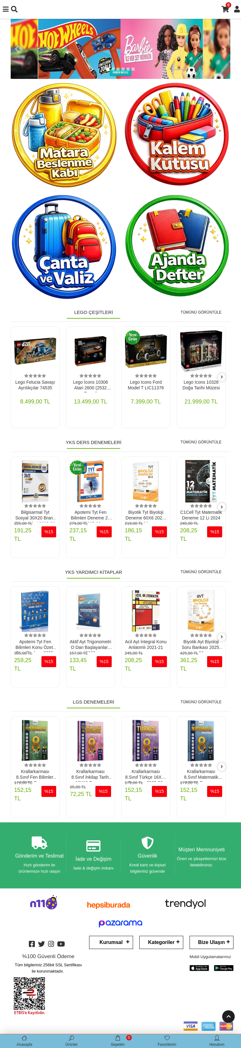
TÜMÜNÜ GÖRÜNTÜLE (201, 312)
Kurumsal (111, 942)
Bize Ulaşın (211, 942)
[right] (222, 377)
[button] (17, 49)
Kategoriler (161, 942)
